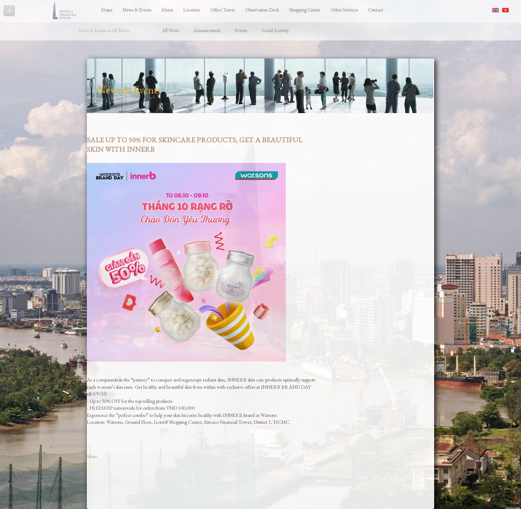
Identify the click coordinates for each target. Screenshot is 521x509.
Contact (375, 10)
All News (120, 30)
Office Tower (222, 10)
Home (107, 10)
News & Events (137, 10)
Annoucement (207, 30)
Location (191, 10)
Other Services (344, 10)
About (167, 10)
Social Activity (275, 30)
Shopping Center (304, 10)
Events (241, 30)
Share (92, 456)
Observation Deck (262, 10)
